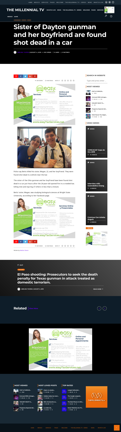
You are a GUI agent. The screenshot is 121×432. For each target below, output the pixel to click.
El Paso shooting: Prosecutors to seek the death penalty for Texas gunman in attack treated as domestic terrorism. (57, 278)
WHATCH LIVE (98, 2)
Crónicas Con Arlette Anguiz (96, 218)
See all (89, 228)
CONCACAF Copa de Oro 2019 (96, 151)
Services (44, 2)
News (90, 2)
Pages (52, 2)
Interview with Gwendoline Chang (96, 185)
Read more (98, 289)
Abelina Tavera (23, 52)
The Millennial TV (25, 10)
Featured (21, 269)
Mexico (37, 2)
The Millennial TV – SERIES (75, 2)
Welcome (59, 2)
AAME (30, 2)
